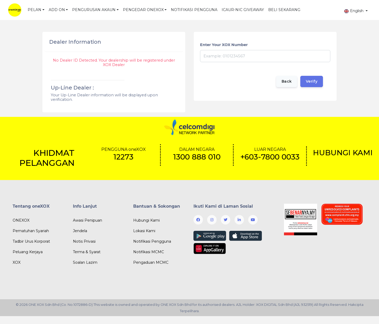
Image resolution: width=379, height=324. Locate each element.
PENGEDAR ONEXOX (143, 9)
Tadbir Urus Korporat (31, 241)
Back (286, 81)
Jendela (80, 230)
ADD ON (57, 9)
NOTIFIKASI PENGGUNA (194, 9)
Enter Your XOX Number (224, 44)
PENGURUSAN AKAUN (94, 9)
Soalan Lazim (85, 262)
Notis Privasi (84, 241)
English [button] (354, 10)
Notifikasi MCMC (148, 252)
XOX (17, 262)
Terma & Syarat (87, 252)
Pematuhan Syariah (31, 230)
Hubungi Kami (146, 220)
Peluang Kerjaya (28, 252)
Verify (311, 81)
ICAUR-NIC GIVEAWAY (243, 9)
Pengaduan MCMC (150, 262)
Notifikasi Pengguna (152, 241)
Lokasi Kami (144, 230)
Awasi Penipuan (87, 220)
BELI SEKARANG (284, 9)
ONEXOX (21, 220)
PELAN (34, 9)
